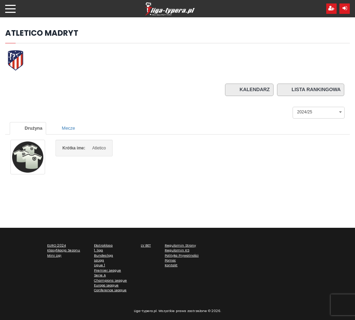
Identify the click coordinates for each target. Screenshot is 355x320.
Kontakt (171, 265)
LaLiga (99, 260)
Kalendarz (248, 90)
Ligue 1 (99, 265)
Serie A (100, 275)
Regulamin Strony (180, 245)
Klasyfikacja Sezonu (63, 250)
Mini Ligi (54, 255)
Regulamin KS (177, 250)
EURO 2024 (56, 245)
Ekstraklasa (103, 245)
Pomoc (170, 260)
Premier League (107, 270)
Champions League (110, 280)
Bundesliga (103, 255)
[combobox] (318, 112)
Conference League (110, 290)
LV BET (146, 245)
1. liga (98, 250)
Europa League (106, 285)
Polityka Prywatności (182, 255)
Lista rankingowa (310, 90)
